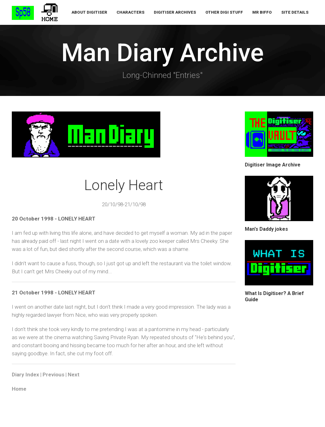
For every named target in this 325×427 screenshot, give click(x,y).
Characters (130, 12)
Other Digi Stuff (224, 12)
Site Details (295, 12)
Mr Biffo (262, 12)
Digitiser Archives (175, 12)
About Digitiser (89, 12)
